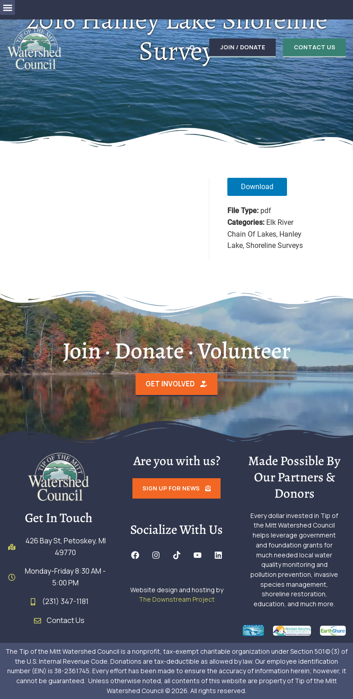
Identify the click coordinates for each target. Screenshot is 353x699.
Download (257, 186)
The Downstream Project (177, 599)
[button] (7, 7)
